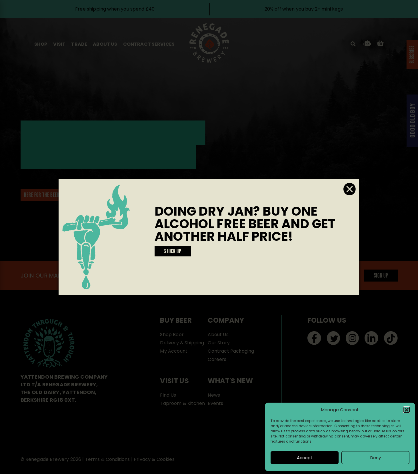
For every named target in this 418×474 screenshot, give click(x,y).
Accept (305, 458)
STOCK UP (172, 251)
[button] (406, 410)
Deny (375, 458)
